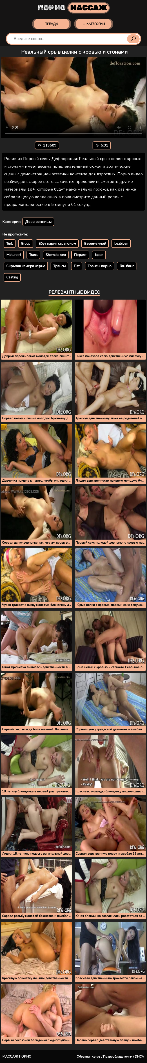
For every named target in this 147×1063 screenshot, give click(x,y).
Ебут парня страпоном (57, 243)
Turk (9, 243)
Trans (33, 254)
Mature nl (13, 254)
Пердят (80, 254)
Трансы (59, 266)
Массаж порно (16, 1056)
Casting (12, 277)
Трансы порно (99, 266)
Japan (99, 254)
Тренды (51, 24)
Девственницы (38, 221)
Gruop (25, 243)
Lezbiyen (121, 243)
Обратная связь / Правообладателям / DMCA (110, 1056)
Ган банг (127, 266)
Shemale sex (56, 254)
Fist (77, 266)
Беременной (95, 243)
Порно (74, 7)
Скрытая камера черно (25, 266)
